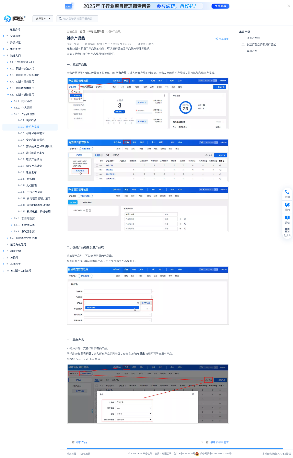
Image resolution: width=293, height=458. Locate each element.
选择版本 (43, 18)
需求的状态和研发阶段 (39, 146)
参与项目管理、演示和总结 (43, 198)
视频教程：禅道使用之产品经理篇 (47, 211)
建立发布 (31, 172)
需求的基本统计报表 (39, 204)
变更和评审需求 (35, 139)
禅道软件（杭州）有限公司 (157, 453)
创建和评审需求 (35, 133)
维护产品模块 (34, 159)
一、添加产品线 (251, 38)
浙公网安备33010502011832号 (213, 453)
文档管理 (31, 185)
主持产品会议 (35, 191)
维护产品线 (32, 126)
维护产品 (31, 120)
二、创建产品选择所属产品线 (259, 44)
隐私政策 (85, 453)
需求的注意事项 (35, 152)
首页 (82, 31)
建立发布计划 (34, 165)
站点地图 (72, 453)
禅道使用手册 (96, 31)
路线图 (31, 178)
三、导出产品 (249, 51)
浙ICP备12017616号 (184, 453)
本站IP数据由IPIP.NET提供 (276, 453)
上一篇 (77, 442)
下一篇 (215, 442)
